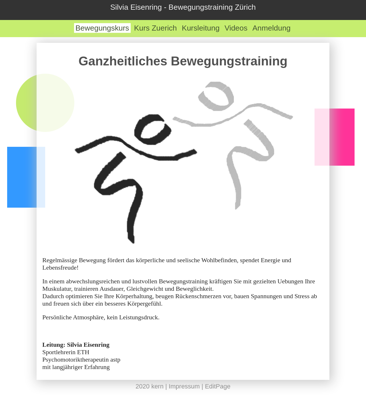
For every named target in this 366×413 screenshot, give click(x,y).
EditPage (217, 386)
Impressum (184, 386)
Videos (235, 28)
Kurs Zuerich (155, 28)
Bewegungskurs (102, 28)
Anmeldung (271, 28)
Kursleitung (201, 28)
